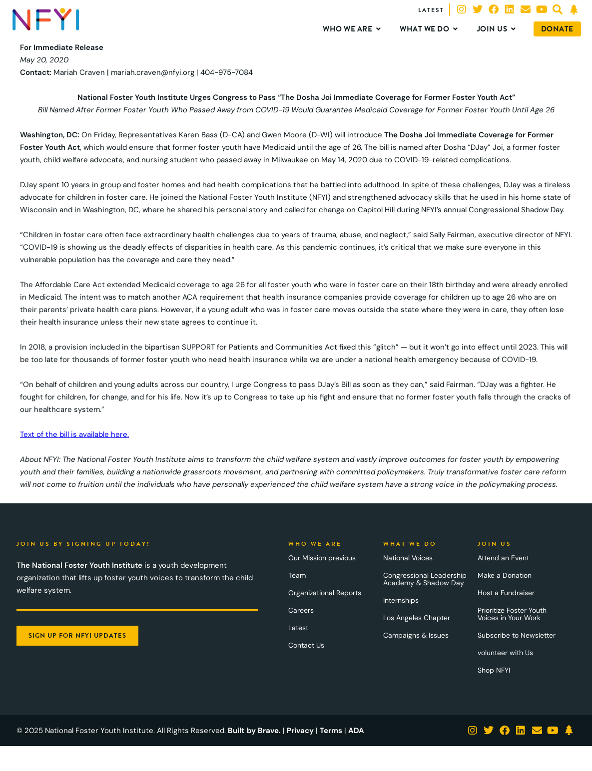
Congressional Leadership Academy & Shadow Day (425, 579)
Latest (298, 627)
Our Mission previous (322, 557)
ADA (356, 731)
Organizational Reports (324, 592)
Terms (331, 731)
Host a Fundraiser (506, 592)
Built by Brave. (254, 731)
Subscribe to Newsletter (517, 635)
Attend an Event (503, 557)
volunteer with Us (505, 652)
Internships (401, 600)
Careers (301, 610)
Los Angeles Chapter (416, 617)
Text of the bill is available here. (74, 434)
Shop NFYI (494, 670)
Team (297, 575)
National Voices (408, 557)
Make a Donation (505, 575)
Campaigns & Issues (416, 635)
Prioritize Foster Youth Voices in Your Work (512, 614)
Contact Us (306, 645)
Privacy (300, 731)
